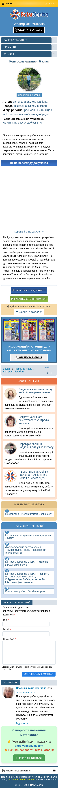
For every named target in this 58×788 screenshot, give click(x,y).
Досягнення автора (29, 95)
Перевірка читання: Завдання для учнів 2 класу (36, 445)
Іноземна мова (23, 368)
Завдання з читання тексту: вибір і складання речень (36, 391)
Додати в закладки (29, 311)
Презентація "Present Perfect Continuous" (28, 514)
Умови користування (16, 770)
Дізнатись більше (29, 357)
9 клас (6, 368)
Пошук (50, 3)
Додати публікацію (30, 30)
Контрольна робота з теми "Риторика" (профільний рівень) (27, 563)
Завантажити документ (29, 290)
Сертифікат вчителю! (29, 24)
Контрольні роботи (13, 371)
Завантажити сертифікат (28, 299)
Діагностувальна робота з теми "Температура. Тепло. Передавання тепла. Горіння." (25, 550)
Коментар (9, 639)
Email (6, 629)
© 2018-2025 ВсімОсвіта (29, 785)
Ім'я (5, 620)
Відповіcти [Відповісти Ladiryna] (22, 723)
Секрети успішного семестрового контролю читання (34, 420)
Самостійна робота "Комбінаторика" (25, 591)
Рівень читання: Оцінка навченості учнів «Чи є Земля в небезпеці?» (33, 475)
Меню (29, 3)
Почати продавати (29, 757)
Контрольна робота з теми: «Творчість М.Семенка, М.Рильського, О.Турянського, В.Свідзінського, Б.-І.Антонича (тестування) (27, 578)
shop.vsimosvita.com (29, 745)
